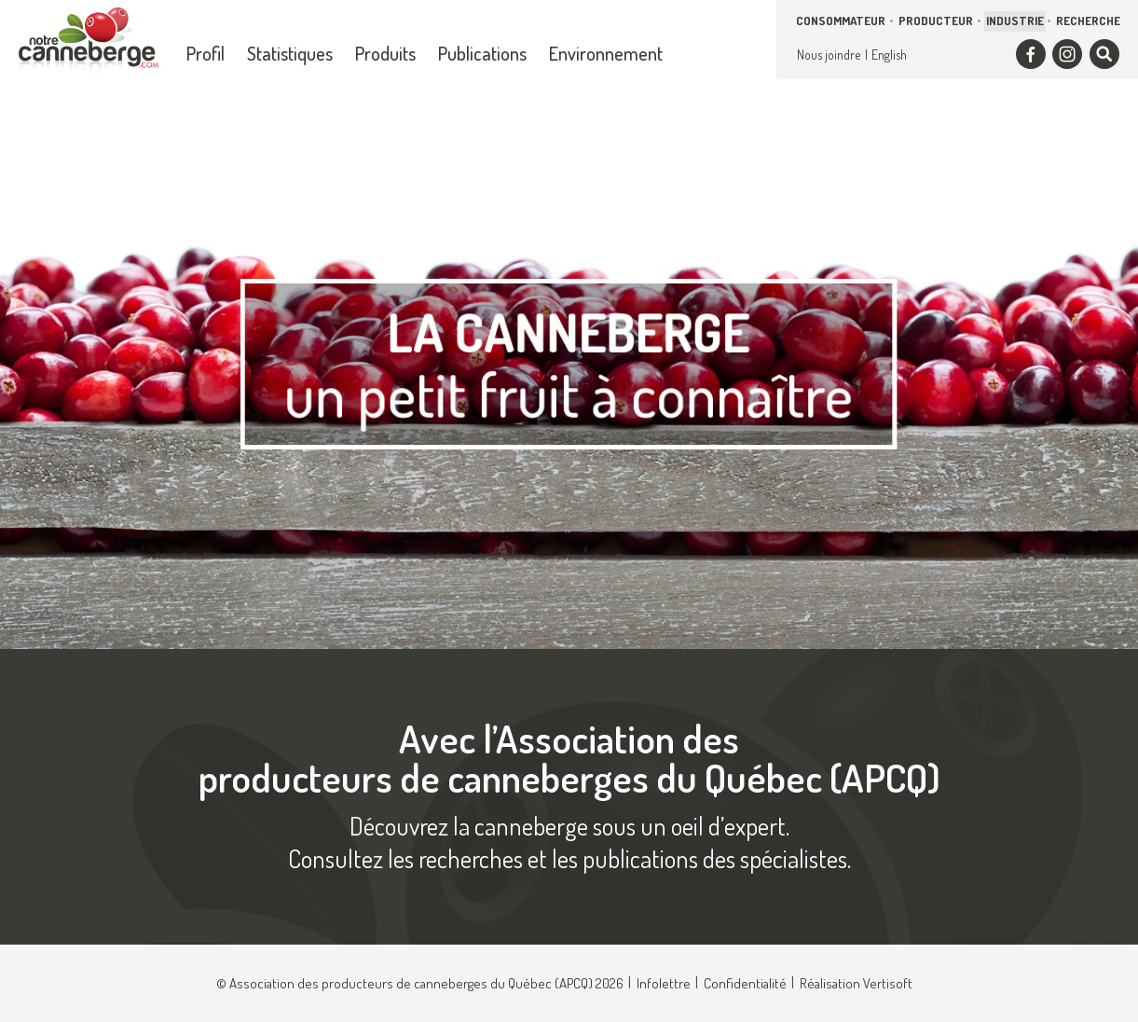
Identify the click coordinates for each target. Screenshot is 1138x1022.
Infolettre (664, 983)
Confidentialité (745, 983)
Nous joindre (828, 54)
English (889, 54)
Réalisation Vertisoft (856, 983)
